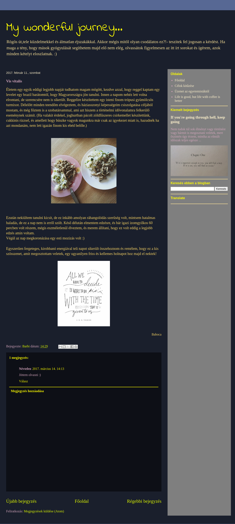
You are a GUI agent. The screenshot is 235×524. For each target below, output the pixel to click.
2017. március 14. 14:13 (48, 368)
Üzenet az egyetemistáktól (192, 91)
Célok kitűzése (184, 86)
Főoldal (82, 501)
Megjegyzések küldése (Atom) (44, 511)
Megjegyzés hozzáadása (27, 391)
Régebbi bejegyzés (144, 501)
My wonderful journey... (64, 28)
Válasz (23, 381)
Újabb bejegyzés (21, 501)
